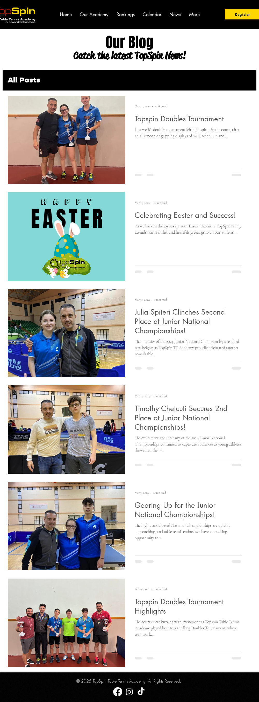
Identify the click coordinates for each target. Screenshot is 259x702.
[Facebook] (117, 691)
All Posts (24, 80)
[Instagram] (129, 691)
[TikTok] (141, 691)
